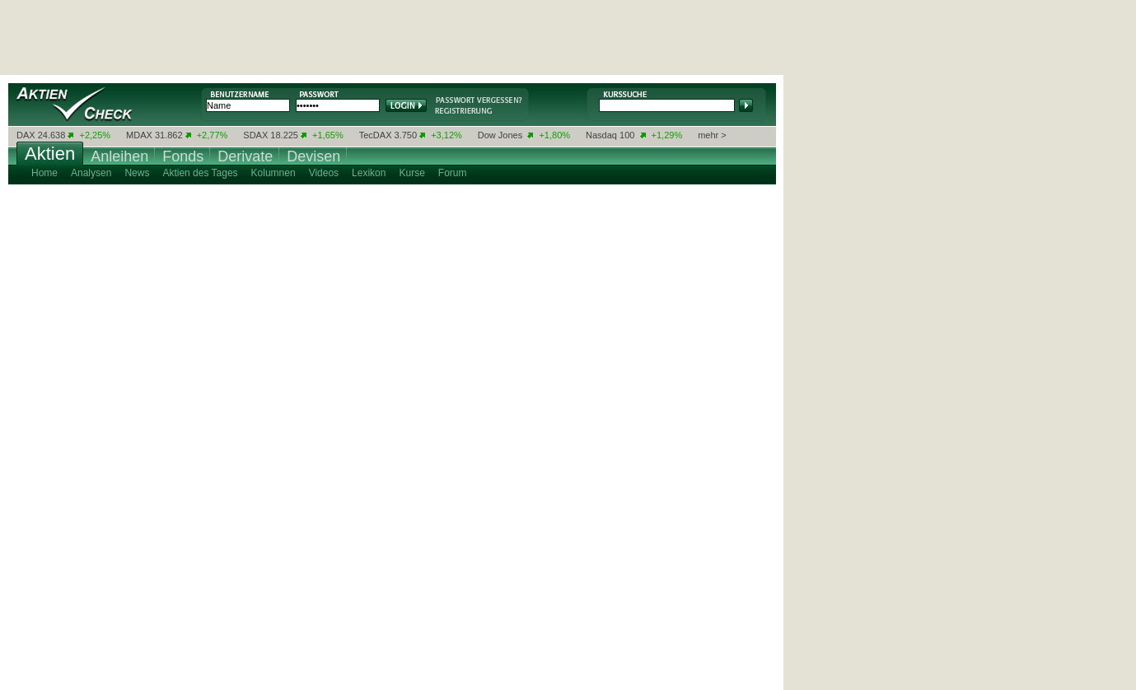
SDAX (255, 135)
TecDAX (375, 135)
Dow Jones (500, 135)
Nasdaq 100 (610, 135)
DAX (25, 135)
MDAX (139, 135)
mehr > (712, 135)
